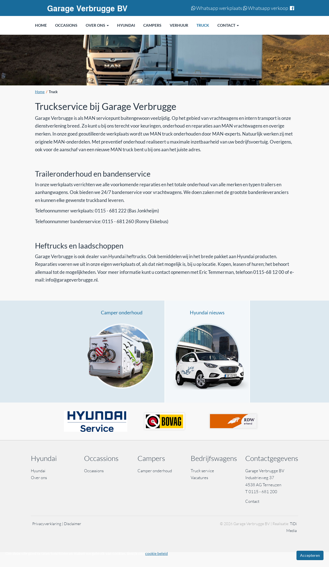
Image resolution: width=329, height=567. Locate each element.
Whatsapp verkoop (265, 8)
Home (40, 92)
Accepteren (310, 555)
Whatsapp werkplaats (216, 8)
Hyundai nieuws (207, 312)
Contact (252, 501)
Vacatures (199, 477)
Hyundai (38, 470)
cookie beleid (156, 553)
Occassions (94, 470)
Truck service (202, 470)
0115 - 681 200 (263, 491)
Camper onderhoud (121, 312)
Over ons (39, 477)
